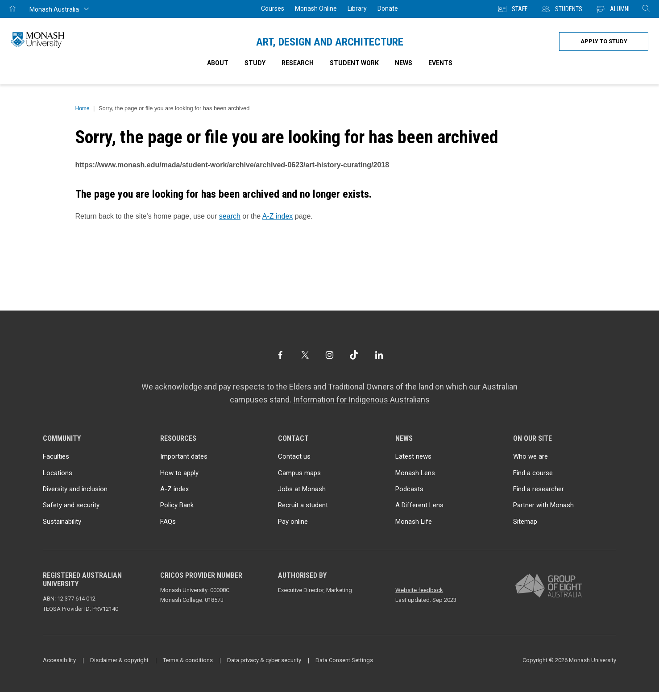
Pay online (293, 522)
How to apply (179, 473)
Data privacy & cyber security (264, 660)
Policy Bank (177, 505)
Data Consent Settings (344, 660)
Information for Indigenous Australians (361, 399)
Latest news (413, 456)
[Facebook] (280, 355)
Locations (57, 473)
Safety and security (71, 505)
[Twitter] (305, 355)
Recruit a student (303, 505)
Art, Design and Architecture (329, 42)
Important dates (183, 456)
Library (357, 8)
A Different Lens (419, 505)
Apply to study (603, 41)
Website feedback (419, 590)
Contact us (294, 456)
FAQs (168, 522)
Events (440, 62)
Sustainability (62, 522)
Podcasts (409, 489)
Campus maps (299, 473)
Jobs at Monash (302, 489)
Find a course (533, 473)
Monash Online (316, 8)
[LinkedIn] (379, 355)
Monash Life (413, 522)
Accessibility (59, 660)
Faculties (56, 456)
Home (82, 108)
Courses (272, 8)
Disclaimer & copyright (119, 660)
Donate (387, 8)
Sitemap (525, 522)
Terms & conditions (188, 660)
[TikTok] (354, 355)
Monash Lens (415, 473)
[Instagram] (329, 355)
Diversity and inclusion (75, 489)
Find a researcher (538, 489)
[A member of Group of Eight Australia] (548, 586)
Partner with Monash (543, 505)
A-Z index (277, 216)
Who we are (530, 456)
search (229, 216)
